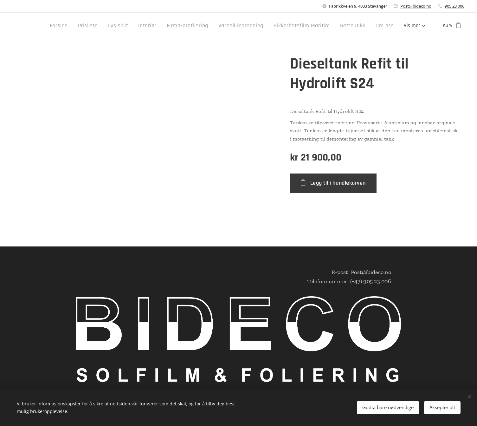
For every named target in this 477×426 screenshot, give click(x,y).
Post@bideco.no (415, 6)
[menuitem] (89, 26)
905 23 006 (454, 6)
